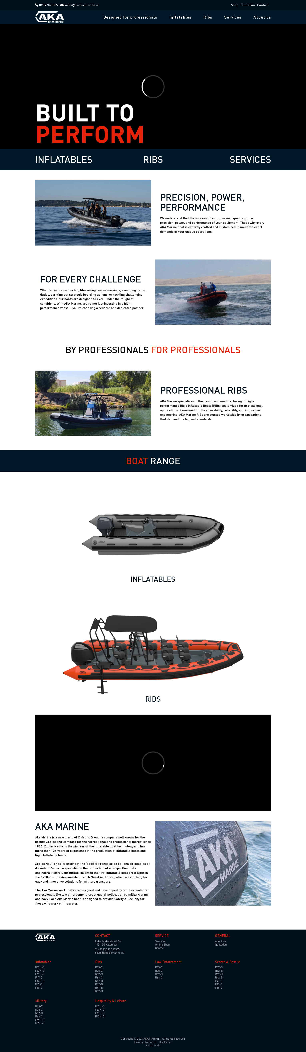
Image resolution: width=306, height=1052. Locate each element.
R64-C (99, 977)
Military (41, 1001)
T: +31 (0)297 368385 (107, 949)
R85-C (99, 967)
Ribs (207, 17)
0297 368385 (47, 5)
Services (232, 17)
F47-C (39, 977)
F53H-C (40, 970)
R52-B (99, 984)
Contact (263, 5)
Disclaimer (165, 1042)
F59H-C (40, 967)
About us (262, 17)
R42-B (99, 991)
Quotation (248, 5)
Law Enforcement (168, 962)
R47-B (99, 987)
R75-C (99, 970)
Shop (234, 5)
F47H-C (40, 974)
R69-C (99, 974)
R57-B (99, 980)
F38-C (39, 987)
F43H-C (40, 980)
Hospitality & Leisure (110, 1001)
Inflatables (180, 17)
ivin (158, 1045)
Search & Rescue (227, 962)
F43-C (39, 984)
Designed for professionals (130, 17)
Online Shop (162, 944)
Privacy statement (145, 1042)
